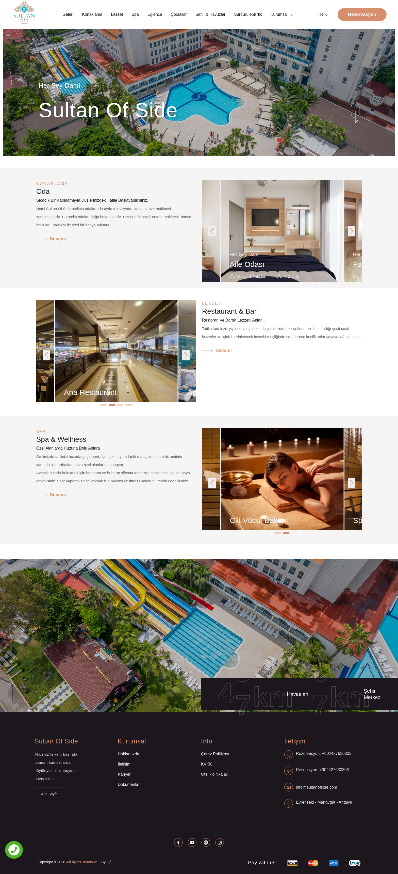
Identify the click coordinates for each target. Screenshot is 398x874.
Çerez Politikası (215, 754)
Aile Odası (269, 264)
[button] (212, 231)
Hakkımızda (128, 754)
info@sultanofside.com (316, 787)
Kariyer (124, 774)
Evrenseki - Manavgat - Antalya (324, 802)
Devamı (51, 238)
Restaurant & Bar (229, 311)
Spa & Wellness (61, 439)
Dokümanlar (129, 784)
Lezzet (117, 14)
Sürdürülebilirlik (248, 14)
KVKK (206, 764)
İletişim (124, 764)
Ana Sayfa (49, 794)
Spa (135, 14)
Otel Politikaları (214, 774)
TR (320, 14)
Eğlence (154, 14)
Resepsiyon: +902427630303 (322, 770)
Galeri (68, 14)
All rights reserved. (82, 862)
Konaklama (92, 14)
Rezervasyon (362, 14)
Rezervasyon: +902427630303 (323, 753)
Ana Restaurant (114, 392)
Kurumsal (279, 14)
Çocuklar (179, 14)
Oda (43, 191)
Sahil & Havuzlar (210, 14)
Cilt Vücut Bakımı (283, 520)
